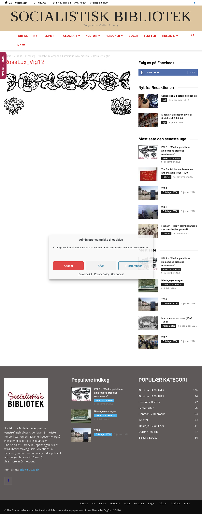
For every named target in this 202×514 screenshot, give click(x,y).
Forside (22, 36)
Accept (68, 266)
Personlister (169, 325)
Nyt (36, 36)
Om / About (117, 274)
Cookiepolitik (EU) (99, 2)
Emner (51, 36)
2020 (164, 188)
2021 (164, 207)
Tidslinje (169, 36)
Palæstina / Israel (171, 158)
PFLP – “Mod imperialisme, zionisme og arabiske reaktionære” (176, 151)
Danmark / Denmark (173, 284)
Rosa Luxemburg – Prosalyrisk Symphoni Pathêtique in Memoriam (53, 56)
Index (21, 45)
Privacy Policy (101, 274)
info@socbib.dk (29, 469)
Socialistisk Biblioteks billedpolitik (179, 95)
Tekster (150, 36)
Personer (114, 36)
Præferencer (133, 266)
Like (192, 72)
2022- (164, 337)
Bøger (133, 36)
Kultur (93, 36)
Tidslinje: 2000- (170, 192)
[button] (193, 36)
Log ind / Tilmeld (62, 2)
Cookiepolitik (85, 274)
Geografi (71, 36)
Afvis (101, 266)
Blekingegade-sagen (172, 280)
